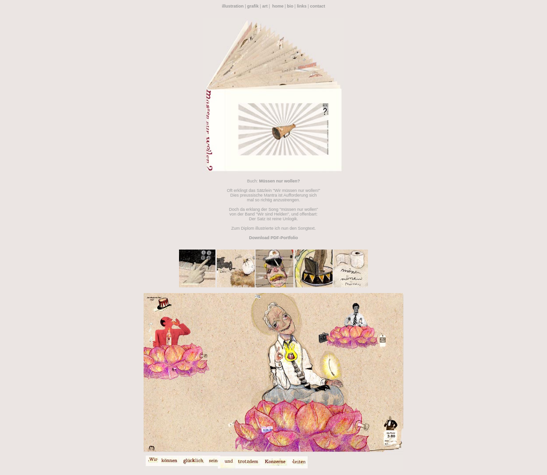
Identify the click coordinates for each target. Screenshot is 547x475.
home (277, 6)
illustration (233, 6)
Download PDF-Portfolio (273, 237)
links (302, 6)
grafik (253, 6)
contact (317, 6)
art (265, 6)
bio (290, 6)
